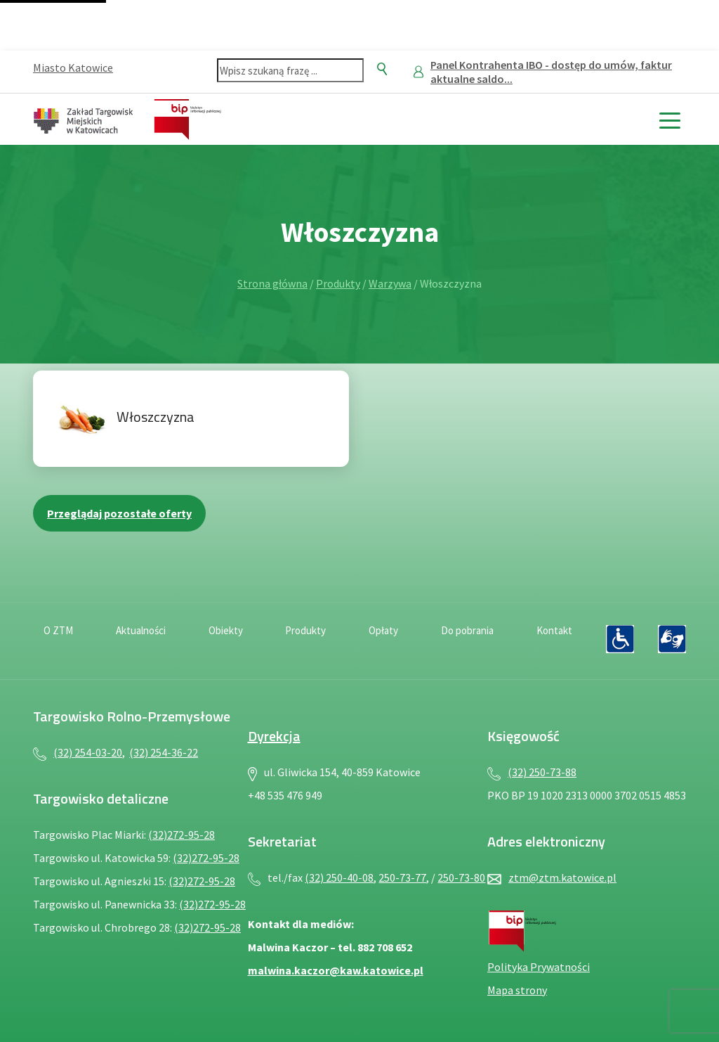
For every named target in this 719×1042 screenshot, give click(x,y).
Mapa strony (517, 990)
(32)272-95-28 (181, 835)
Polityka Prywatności (538, 967)
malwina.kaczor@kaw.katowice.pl (335, 970)
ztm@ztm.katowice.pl (562, 877)
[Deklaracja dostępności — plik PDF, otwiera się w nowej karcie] (620, 639)
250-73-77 (402, 877)
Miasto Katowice (73, 67)
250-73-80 (461, 877)
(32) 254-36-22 (163, 752)
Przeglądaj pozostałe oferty (119, 513)
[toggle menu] (669, 119)
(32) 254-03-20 (87, 752)
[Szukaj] (382, 68)
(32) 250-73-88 (542, 772)
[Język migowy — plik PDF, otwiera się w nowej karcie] (672, 639)
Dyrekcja (274, 736)
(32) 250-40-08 (339, 877)
